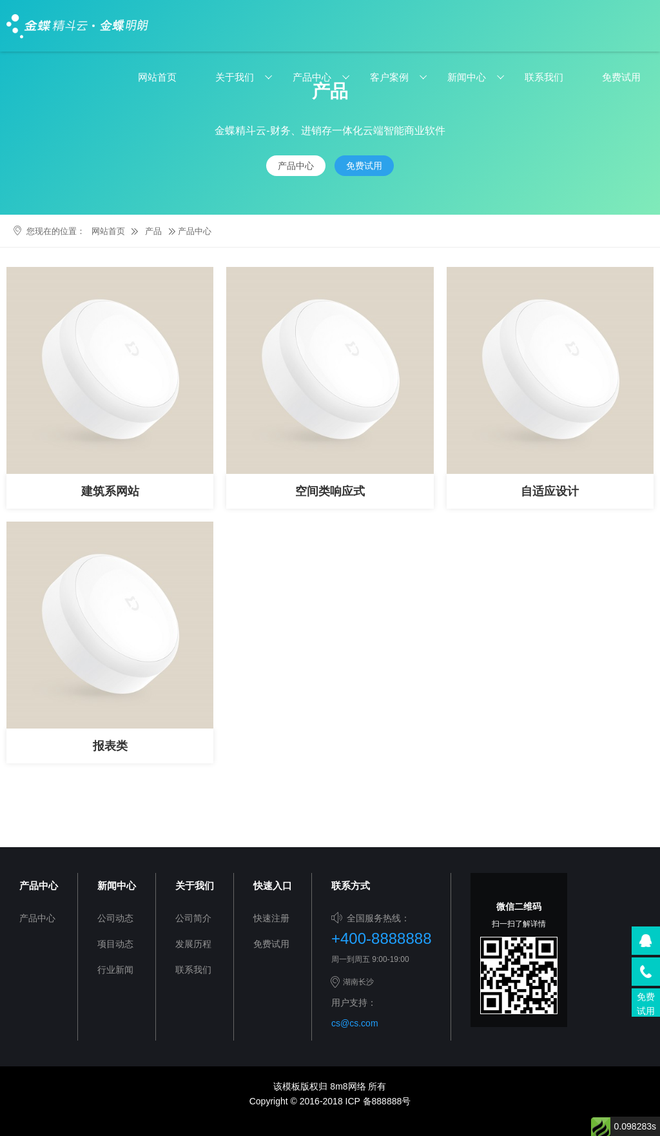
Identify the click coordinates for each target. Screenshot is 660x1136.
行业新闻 (115, 970)
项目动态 (115, 944)
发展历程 (193, 944)
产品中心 (312, 77)
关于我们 (234, 77)
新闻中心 (466, 77)
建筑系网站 (110, 491)
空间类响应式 (330, 491)
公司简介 (193, 918)
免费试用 (621, 77)
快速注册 (271, 918)
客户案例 (389, 77)
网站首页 (157, 77)
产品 (153, 231)
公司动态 (115, 918)
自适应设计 (550, 491)
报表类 (110, 745)
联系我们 (544, 77)
